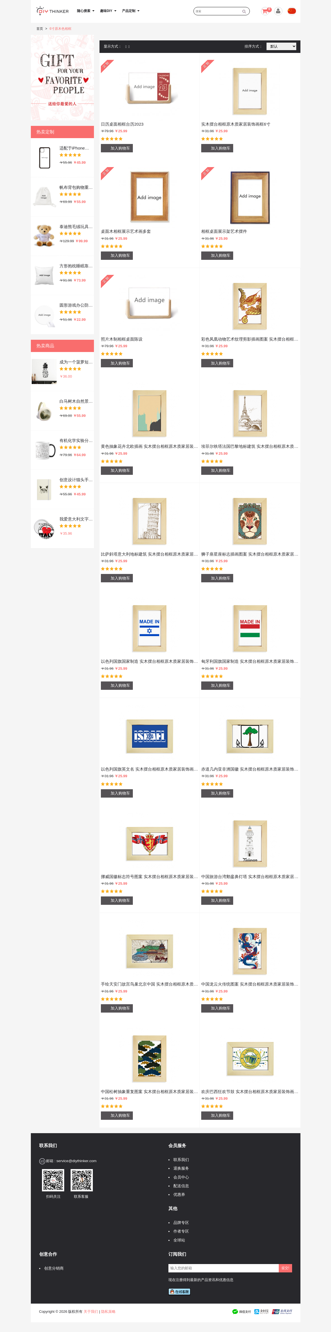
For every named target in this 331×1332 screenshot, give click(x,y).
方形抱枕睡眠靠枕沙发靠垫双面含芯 (76, 265)
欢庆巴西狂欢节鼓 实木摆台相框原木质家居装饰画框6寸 (250, 1091)
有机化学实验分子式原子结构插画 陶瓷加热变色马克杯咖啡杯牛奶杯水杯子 (76, 440)
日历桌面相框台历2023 (122, 124)
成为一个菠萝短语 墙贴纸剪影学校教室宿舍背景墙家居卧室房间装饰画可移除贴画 (76, 362)
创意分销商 (52, 1268)
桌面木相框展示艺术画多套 (126, 231)
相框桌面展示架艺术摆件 (224, 231)
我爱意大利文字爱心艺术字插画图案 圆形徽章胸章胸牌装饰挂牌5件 (76, 519)
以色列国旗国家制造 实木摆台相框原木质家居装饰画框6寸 (149, 661)
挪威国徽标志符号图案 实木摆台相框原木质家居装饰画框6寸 (149, 876)
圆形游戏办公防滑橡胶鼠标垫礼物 (76, 305)
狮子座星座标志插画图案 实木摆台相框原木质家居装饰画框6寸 (249, 554)
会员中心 (180, 1177)
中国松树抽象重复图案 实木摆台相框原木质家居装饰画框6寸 (149, 1091)
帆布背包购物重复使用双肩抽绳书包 (76, 187)
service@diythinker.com (76, 1161)
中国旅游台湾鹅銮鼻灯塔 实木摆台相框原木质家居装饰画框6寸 (250, 876)
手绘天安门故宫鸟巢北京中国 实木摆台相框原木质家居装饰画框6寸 (149, 984)
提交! (285, 1268)
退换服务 (180, 1168)
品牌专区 (180, 1223)
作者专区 (180, 1231)
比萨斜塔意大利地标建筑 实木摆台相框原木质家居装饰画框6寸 (149, 554)
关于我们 (91, 1311)
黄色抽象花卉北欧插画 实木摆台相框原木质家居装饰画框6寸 (149, 446)
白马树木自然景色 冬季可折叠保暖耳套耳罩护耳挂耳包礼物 (76, 401)
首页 (39, 29)
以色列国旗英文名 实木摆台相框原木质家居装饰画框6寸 (149, 769)
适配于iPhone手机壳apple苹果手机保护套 (76, 148)
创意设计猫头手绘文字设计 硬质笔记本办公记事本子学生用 (76, 479)
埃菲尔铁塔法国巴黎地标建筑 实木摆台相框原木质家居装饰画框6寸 (250, 446)
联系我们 (180, 1160)
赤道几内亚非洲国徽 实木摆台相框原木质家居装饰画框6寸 (249, 769)
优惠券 (178, 1194)
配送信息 (180, 1186)
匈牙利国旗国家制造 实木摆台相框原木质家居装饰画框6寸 (250, 661)
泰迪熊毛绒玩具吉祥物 (76, 226)
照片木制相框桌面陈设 (122, 339)
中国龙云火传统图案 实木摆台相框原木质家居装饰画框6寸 (249, 984)
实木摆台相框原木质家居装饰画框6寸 (235, 124)
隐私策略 (108, 1311)
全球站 (178, 1240)
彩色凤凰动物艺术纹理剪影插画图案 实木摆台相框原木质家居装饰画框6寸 (249, 339)
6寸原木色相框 (60, 29)
